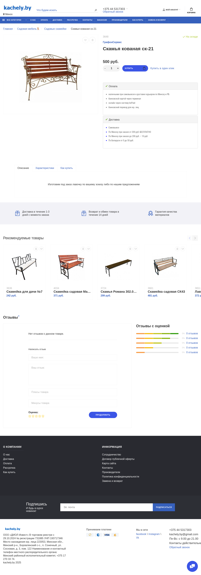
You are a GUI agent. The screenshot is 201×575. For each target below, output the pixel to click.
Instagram (154, 534)
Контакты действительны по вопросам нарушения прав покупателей (183, 543)
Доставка (57, 20)
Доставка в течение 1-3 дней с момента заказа (32, 213)
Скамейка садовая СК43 (166, 291)
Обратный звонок (113, 11)
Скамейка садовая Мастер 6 (72, 291)
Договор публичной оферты (118, 459)
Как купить (137, 20)
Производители (120, 20)
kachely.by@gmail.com (183, 534)
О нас (33, 20)
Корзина (191, 11)
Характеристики (44, 168)
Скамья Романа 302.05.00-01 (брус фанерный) (119, 291)
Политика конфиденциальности (120, 476)
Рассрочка (72, 20)
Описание (23, 168)
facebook (141, 534)
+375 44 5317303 (114, 9)
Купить (135, 68)
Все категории (11, 20)
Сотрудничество (111, 454)
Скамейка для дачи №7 (24, 291)
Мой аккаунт (170, 10)
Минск (8, 14)
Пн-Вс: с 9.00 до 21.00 (183, 538)
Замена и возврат (157, 20)
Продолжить (103, 415)
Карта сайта (109, 463)
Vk (137, 537)
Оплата (44, 20)
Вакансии (102, 20)
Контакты (87, 20)
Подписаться (164, 507)
